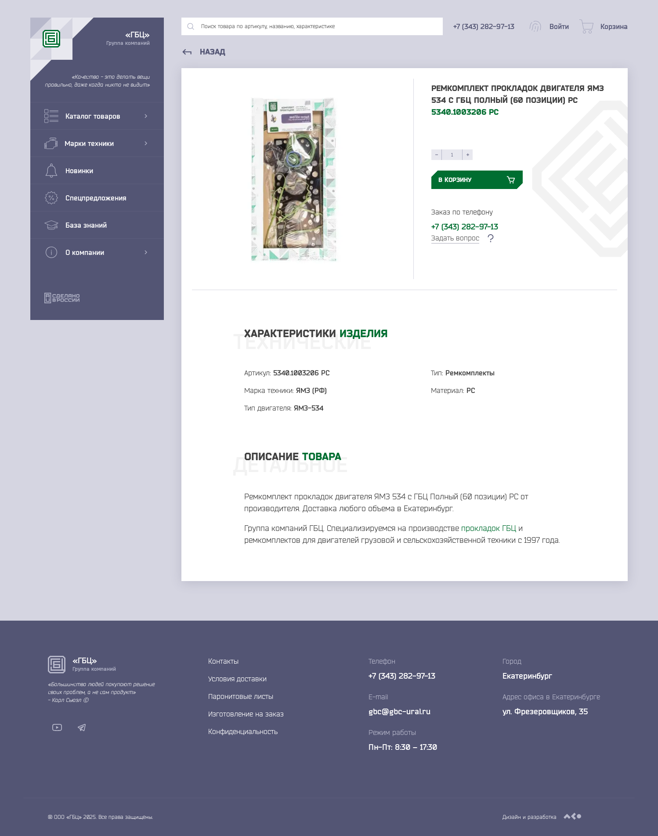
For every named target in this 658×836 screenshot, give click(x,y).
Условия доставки (237, 679)
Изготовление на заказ (246, 714)
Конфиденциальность (243, 731)
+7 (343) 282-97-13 (464, 226)
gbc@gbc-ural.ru (399, 711)
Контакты (223, 661)
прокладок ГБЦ (488, 527)
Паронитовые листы (240, 696)
